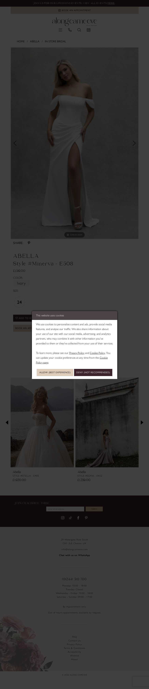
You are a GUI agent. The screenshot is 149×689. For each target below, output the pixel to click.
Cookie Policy (97, 347)
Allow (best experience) (74, 367)
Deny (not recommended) (74, 377)
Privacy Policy (76, 347)
